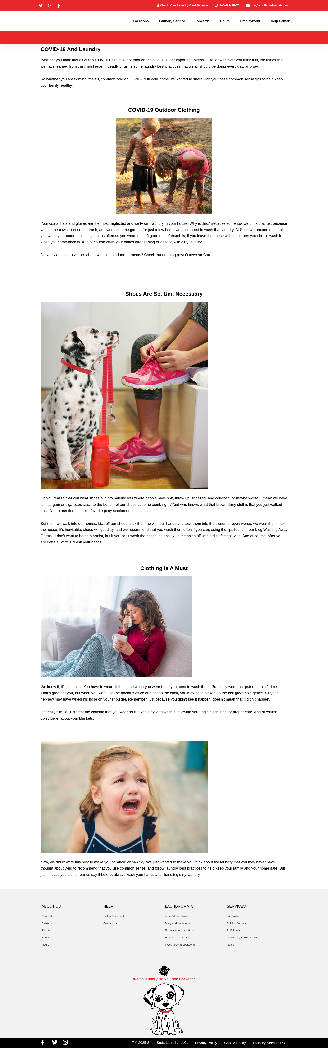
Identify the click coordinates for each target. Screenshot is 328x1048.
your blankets (82, 720)
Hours (225, 22)
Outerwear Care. (199, 256)
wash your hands (120, 243)
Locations (141, 22)
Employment (250, 22)
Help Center (280, 22)
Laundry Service (172, 22)
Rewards (203, 22)
